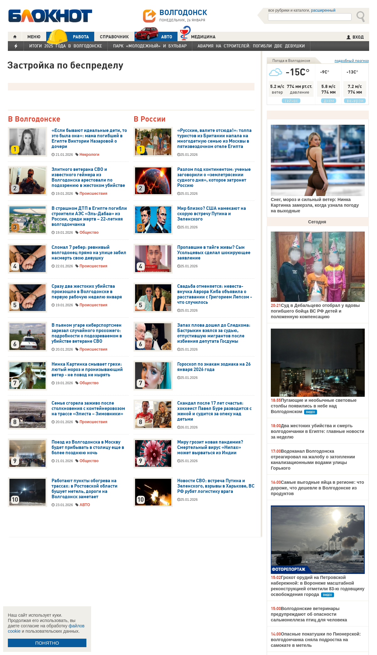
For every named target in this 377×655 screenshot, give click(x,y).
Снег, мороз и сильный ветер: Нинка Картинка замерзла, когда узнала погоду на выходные (315, 205)
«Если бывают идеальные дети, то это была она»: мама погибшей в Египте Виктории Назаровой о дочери (89, 138)
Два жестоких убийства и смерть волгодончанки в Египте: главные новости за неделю (317, 431)
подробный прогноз (352, 60)
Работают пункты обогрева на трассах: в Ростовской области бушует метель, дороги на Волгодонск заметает (84, 488)
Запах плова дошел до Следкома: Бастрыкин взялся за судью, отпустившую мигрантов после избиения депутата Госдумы (213, 333)
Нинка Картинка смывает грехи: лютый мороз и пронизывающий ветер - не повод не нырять (87, 369)
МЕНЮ (34, 37)
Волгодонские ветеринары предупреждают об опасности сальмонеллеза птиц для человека (309, 614)
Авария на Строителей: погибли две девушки (251, 45)
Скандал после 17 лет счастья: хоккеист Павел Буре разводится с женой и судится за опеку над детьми (214, 411)
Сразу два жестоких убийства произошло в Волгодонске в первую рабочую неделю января (87, 291)
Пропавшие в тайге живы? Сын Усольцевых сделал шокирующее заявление (213, 252)
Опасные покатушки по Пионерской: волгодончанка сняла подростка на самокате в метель (316, 639)
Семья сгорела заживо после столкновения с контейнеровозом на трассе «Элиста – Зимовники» (88, 408)
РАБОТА (67, 36)
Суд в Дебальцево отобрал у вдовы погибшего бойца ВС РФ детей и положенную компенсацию (315, 311)
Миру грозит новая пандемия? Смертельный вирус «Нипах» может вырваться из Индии (210, 447)
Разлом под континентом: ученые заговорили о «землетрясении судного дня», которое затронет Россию (214, 177)
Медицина (198, 36)
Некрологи (89, 154)
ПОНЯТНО (47, 643)
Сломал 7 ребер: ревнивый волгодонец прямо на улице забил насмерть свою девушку (89, 252)
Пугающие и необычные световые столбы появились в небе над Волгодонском (314, 406)
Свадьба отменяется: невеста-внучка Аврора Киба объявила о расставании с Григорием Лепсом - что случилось (214, 294)
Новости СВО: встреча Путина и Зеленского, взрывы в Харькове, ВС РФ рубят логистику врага (215, 486)
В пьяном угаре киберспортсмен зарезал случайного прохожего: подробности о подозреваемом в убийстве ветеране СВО (87, 333)
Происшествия (93, 193)
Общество (89, 232)
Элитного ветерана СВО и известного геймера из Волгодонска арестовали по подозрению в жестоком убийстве (88, 177)
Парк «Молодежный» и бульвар (150, 45)
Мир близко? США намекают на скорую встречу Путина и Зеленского (211, 213)
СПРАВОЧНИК (114, 37)
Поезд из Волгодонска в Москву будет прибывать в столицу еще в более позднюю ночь (88, 447)
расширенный (323, 10)
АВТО (153, 36)
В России (150, 119)
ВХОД (355, 37)
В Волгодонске (34, 119)
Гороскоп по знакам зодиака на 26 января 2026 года (214, 366)
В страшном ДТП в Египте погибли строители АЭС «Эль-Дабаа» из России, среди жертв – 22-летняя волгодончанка (89, 216)
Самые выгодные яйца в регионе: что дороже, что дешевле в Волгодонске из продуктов (317, 488)
